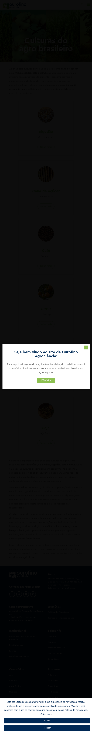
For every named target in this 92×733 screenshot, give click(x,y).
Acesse (46, 379)
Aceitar (47, 720)
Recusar (47, 728)
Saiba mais (46, 714)
